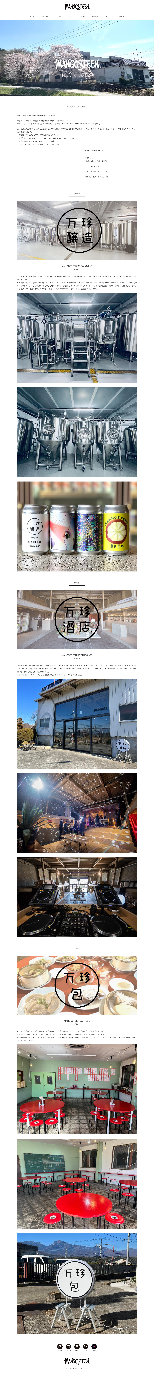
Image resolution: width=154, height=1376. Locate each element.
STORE (83, 17)
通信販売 (95, 17)
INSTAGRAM (103, 177)
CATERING (45, 17)
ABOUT (32, 17)
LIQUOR (58, 17)
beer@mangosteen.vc (61, 289)
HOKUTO (71, 17)
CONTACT (120, 17)
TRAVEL (107, 17)
